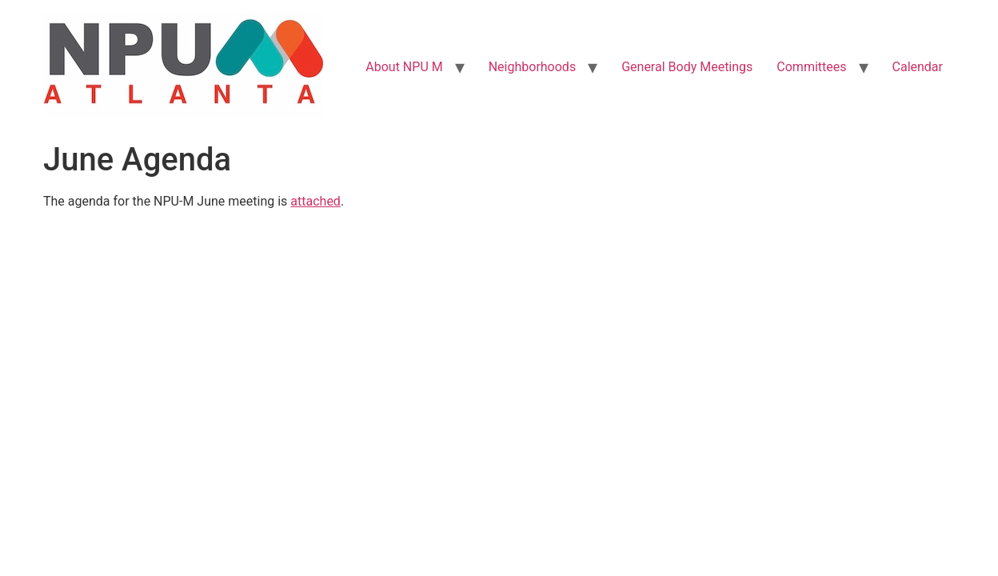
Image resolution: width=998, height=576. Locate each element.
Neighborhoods (532, 66)
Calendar (917, 66)
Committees (811, 66)
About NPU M (403, 66)
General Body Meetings (686, 66)
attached (315, 201)
